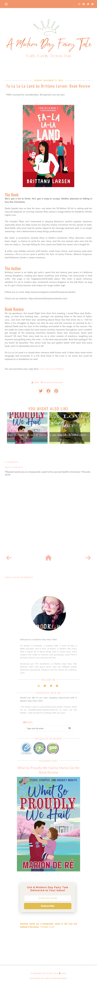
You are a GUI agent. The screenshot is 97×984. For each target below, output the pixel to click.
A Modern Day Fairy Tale (44, 973)
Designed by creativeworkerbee (48, 978)
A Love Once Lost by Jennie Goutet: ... (70, 435)
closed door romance (57, 382)
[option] (27, 427)
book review (47, 382)
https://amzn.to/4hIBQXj (51, 369)
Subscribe (48, 905)
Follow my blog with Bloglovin (19, 577)
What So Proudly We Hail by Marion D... (27, 436)
